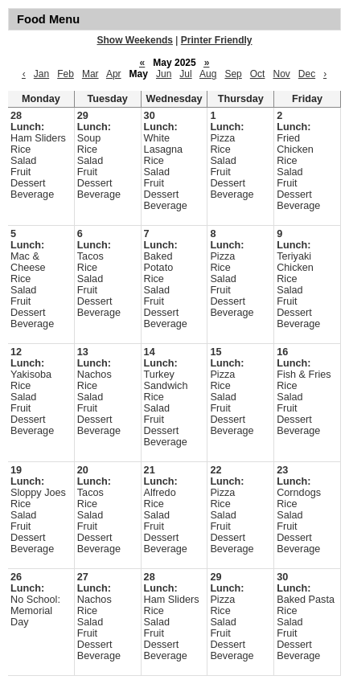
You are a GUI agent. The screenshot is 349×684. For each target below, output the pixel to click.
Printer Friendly (217, 40)
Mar (90, 74)
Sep (232, 74)
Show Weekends (135, 40)
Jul (185, 74)
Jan (41, 74)
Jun (163, 74)
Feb (65, 74)
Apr (113, 74)
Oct (257, 74)
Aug (207, 74)
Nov (281, 74)
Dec (306, 74)
